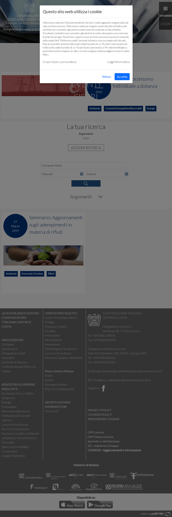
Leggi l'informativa (118, 61)
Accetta (122, 76)
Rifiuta (106, 76)
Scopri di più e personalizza (59, 61)
